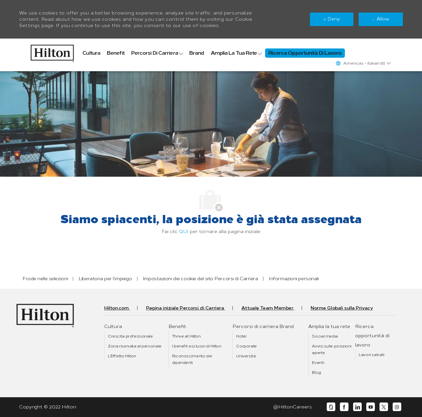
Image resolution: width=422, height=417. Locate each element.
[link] (52, 52)
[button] (363, 63)
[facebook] (344, 407)
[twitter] (383, 407)
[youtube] (370, 407)
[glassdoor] (331, 407)
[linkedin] (357, 407)
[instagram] (397, 407)
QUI (184, 231)
